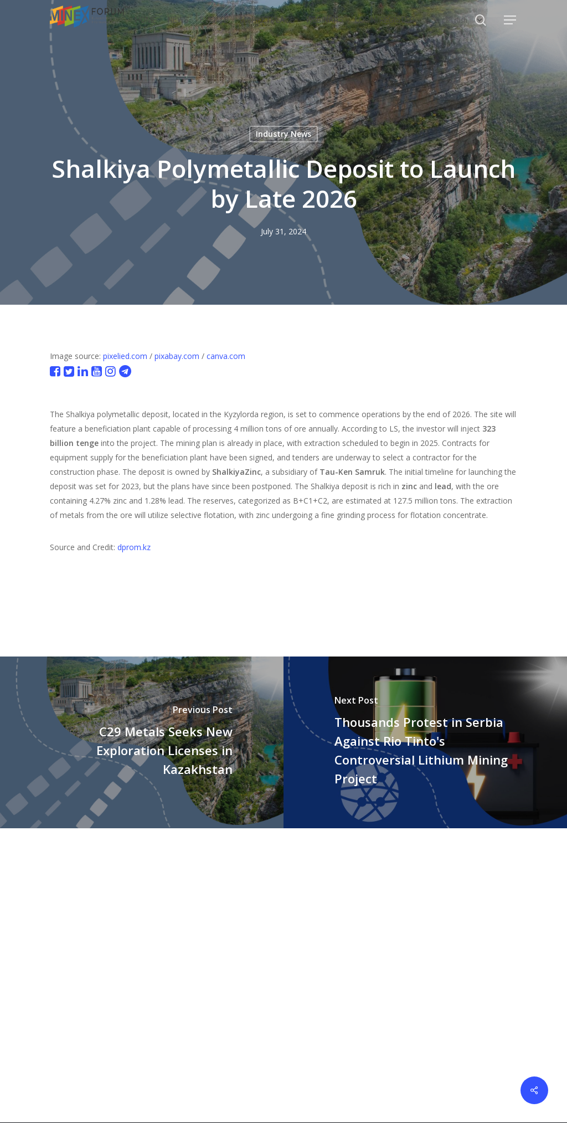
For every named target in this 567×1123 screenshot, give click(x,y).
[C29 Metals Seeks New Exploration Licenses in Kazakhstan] (142, 742)
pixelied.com (125, 356)
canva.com (226, 356)
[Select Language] (464, 20)
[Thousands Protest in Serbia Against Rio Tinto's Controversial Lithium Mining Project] (425, 742)
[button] (510, 20)
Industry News (283, 134)
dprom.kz (134, 547)
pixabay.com (176, 356)
